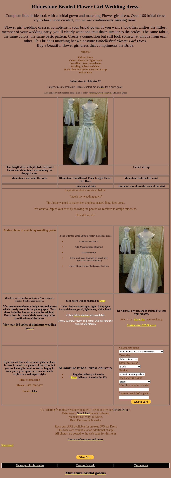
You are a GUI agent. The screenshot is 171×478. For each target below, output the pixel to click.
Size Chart (139, 319)
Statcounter (7, 445)
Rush (74, 377)
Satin (102, 300)
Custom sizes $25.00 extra (141, 325)
